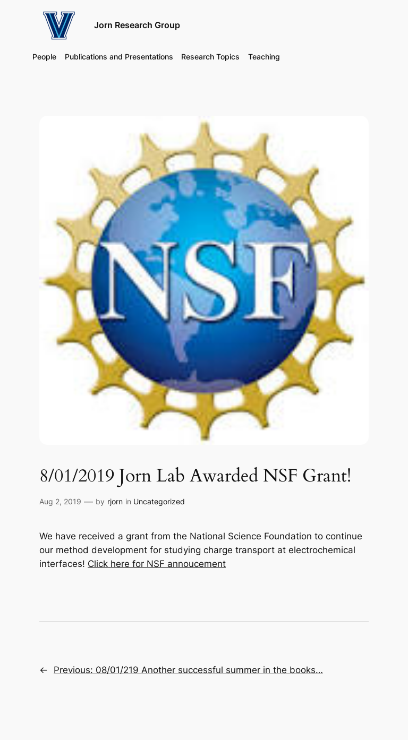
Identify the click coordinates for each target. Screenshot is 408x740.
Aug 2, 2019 (60, 501)
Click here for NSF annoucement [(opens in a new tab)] (157, 563)
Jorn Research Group (137, 25)
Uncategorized (159, 501)
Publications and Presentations (119, 56)
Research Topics (210, 56)
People (44, 56)
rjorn (115, 501)
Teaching (264, 56)
